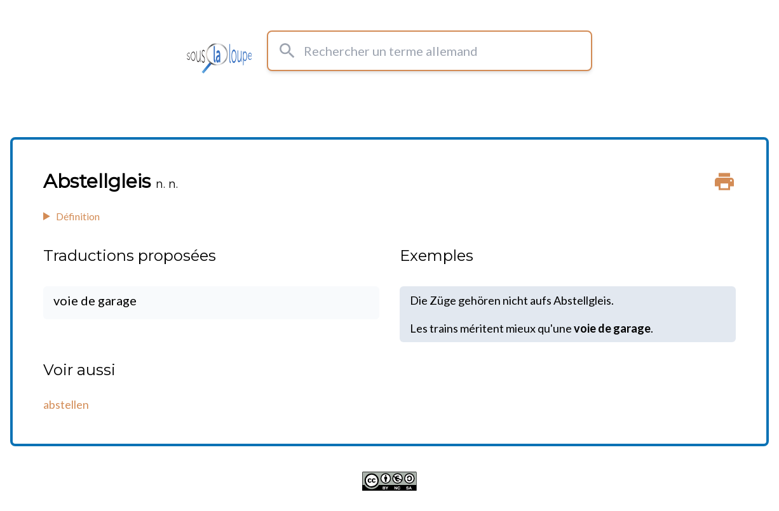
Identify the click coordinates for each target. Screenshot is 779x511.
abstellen (66, 404)
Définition (78, 216)
